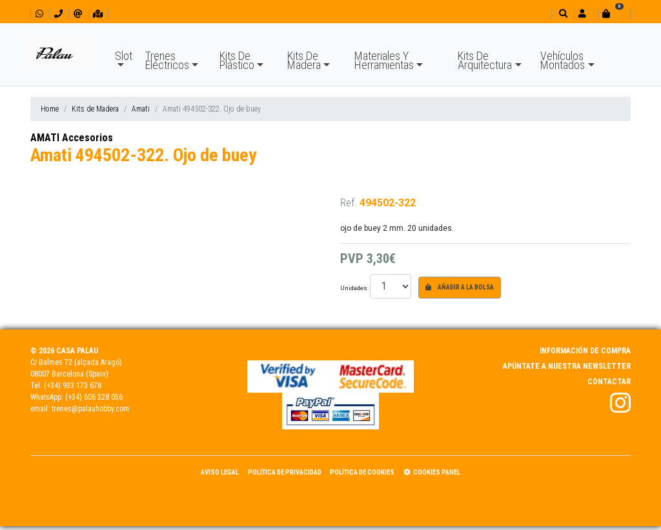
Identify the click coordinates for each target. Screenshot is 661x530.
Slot (123, 56)
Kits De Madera (304, 60)
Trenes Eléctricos (167, 60)
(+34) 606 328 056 (94, 397)
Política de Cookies (362, 472)
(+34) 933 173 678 (72, 385)
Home (50, 108)
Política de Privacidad (284, 472)
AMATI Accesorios (71, 138)
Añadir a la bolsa (459, 287)
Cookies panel (431, 472)
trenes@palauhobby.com (90, 408)
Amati (141, 108)
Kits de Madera (95, 108)
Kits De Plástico (236, 60)
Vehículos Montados (562, 60)
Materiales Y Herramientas (384, 60)
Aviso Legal (220, 472)
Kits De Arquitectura (485, 60)
